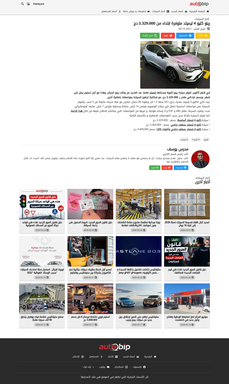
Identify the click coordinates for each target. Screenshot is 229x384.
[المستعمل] (96, 357)
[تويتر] (168, 35)
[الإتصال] (78, 357)
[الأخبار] (112, 357)
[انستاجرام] (121, 367)
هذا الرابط (77, 111)
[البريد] (154, 167)
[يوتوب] (104, 367)
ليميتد (152, 92)
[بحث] (22, 4)
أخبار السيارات (202, 19)
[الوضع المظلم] (28, 4)
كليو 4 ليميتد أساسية (189, 120)
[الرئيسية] (150, 357)
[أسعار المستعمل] (111, 11)
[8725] (202, 35)
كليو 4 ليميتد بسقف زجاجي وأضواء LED (179, 129)
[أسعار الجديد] (179, 11)
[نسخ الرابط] (150, 35)
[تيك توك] (89, 367)
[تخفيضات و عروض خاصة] (136, 11)
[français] (39, 4)
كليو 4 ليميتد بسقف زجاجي (186, 124)
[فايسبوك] (185, 35)
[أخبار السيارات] (160, 11)
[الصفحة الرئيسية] (199, 11)
